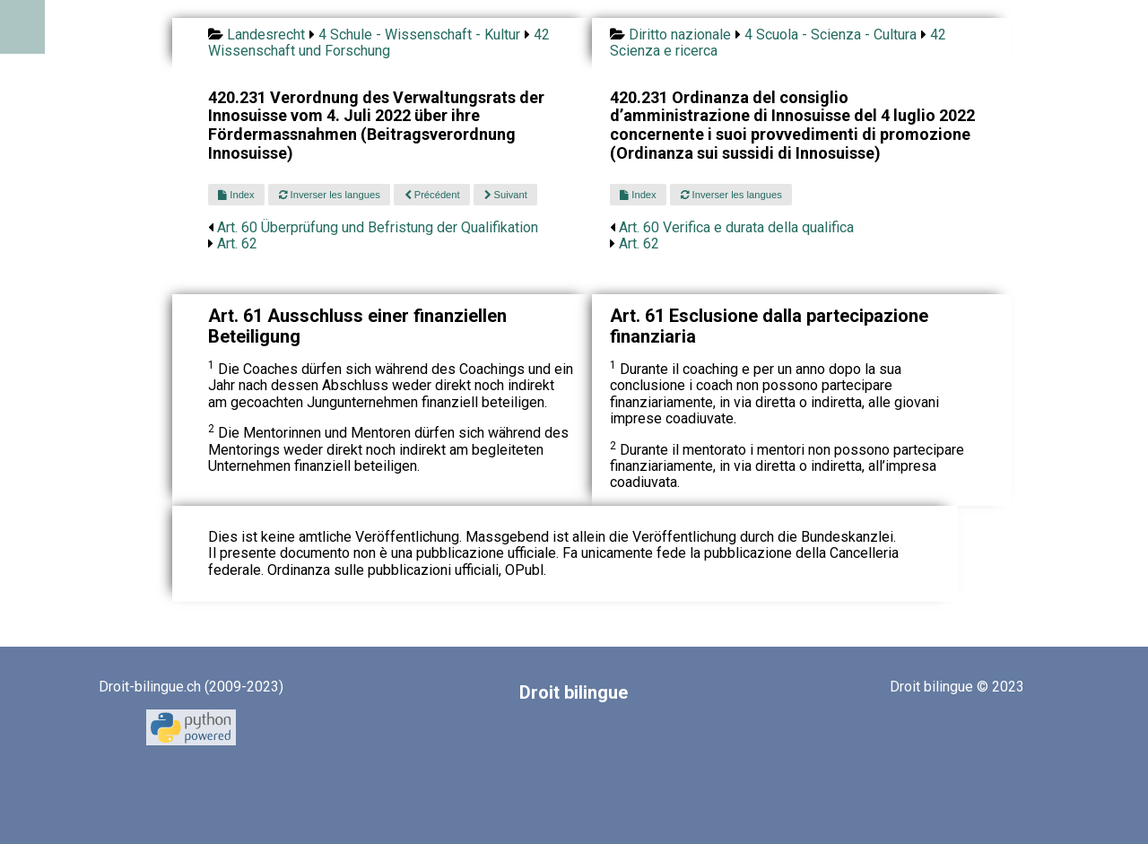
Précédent (432, 194)
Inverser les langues (329, 194)
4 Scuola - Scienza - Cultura (830, 34)
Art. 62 (237, 243)
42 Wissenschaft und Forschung (379, 42)
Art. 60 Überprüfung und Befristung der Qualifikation (377, 227)
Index (236, 194)
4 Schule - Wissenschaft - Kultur (419, 34)
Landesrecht (266, 34)
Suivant (505, 194)
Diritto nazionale (680, 34)
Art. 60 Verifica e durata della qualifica (736, 227)
